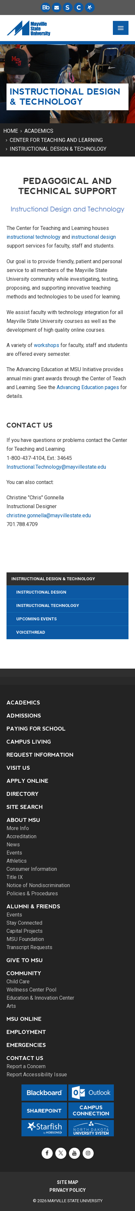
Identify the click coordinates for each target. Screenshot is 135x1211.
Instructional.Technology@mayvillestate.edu (56, 467)
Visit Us (18, 768)
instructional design (93, 237)
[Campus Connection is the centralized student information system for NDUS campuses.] (79, 7)
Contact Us (25, 1058)
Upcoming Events (36, 618)
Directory (23, 794)
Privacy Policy (67, 1190)
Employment (26, 1032)
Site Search (25, 807)
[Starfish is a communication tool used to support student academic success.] (90, 7)
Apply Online (27, 781)
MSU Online (24, 1019)
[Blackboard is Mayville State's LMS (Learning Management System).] (45, 7)
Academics (38, 131)
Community (24, 973)
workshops (46, 345)
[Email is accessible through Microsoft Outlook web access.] (56, 7)
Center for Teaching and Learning (56, 140)
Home (10, 131)
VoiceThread (30, 632)
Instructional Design (41, 592)
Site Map (67, 1182)
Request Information (40, 755)
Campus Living (29, 742)
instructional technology (34, 237)
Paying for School (36, 729)
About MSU (23, 820)
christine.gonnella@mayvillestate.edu (49, 515)
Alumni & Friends (33, 906)
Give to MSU (25, 960)
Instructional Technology (47, 605)
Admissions (24, 716)
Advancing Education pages (88, 387)
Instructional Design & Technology (58, 149)
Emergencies (26, 1045)
